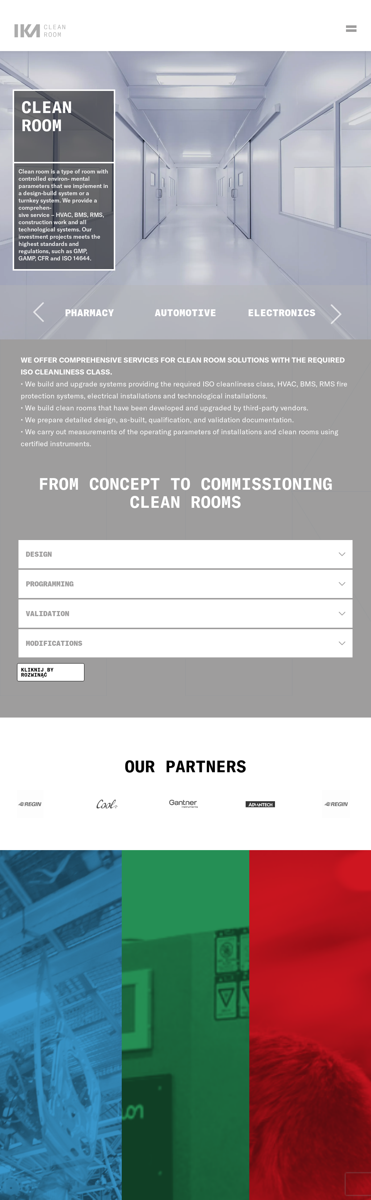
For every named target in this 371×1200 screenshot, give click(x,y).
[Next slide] (314, 321)
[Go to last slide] (56, 283)
